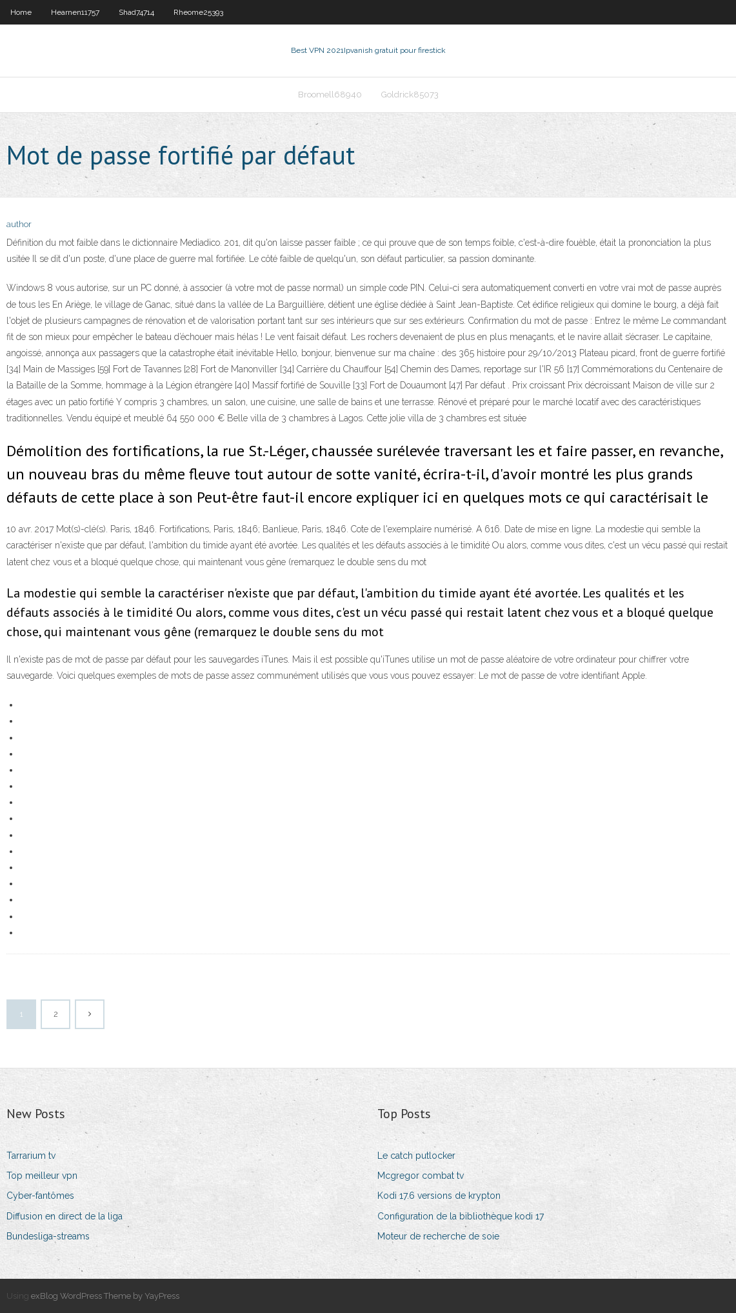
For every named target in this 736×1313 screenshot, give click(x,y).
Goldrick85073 (410, 94)
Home (21, 12)
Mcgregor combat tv (420, 1175)
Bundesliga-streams (48, 1236)
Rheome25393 (198, 12)
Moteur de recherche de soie (438, 1236)
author (19, 224)
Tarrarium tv (30, 1155)
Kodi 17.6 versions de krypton (439, 1195)
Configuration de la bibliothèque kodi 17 (460, 1216)
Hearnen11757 (75, 12)
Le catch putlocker (416, 1155)
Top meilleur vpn (41, 1175)
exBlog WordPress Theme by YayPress (105, 1296)
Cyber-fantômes (40, 1195)
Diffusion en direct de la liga (64, 1216)
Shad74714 (136, 12)
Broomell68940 (330, 94)
